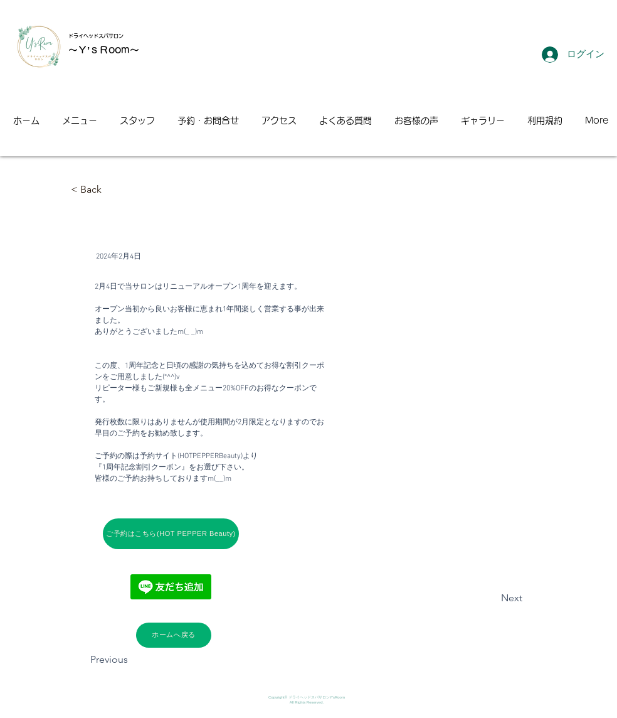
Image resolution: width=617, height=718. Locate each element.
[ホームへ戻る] (173, 635)
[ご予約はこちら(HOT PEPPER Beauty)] (171, 533)
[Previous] (131, 660)
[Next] (491, 598)
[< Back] (112, 190)
